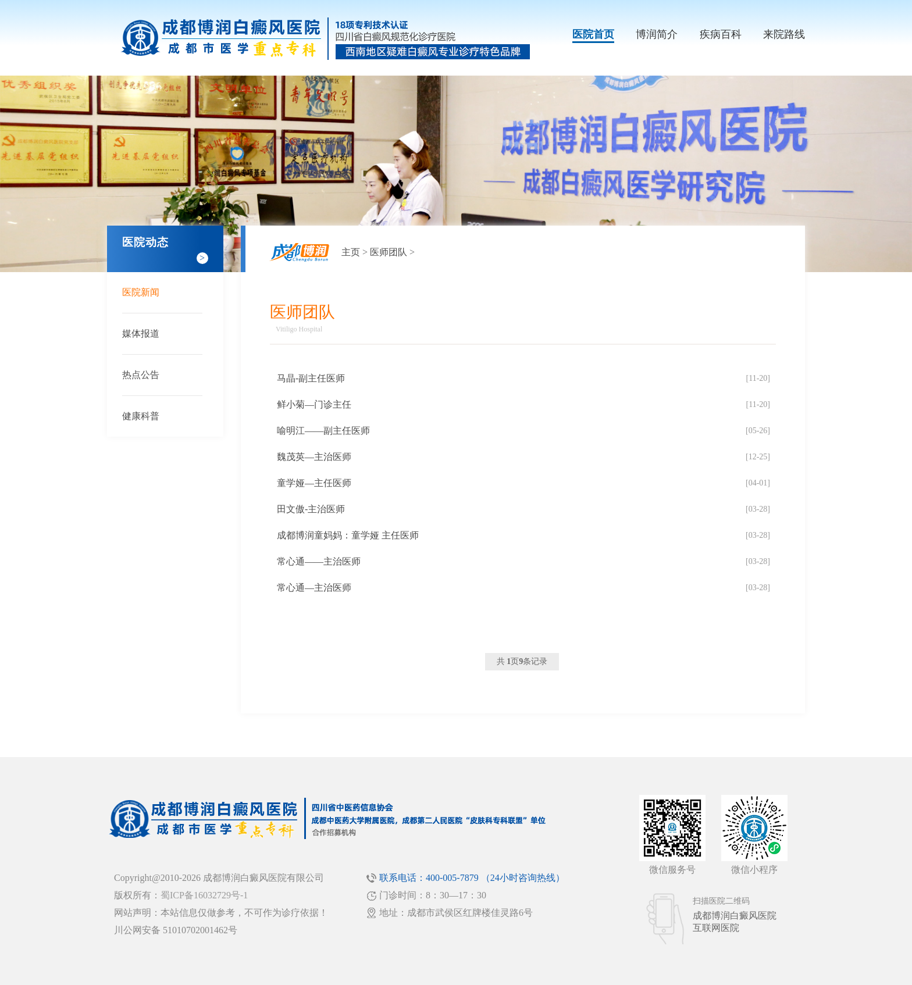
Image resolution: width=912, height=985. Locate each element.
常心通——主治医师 (319, 561)
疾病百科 (721, 34)
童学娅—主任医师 (314, 483)
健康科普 (140, 416)
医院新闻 (140, 292)
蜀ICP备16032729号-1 (204, 895)
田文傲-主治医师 (311, 509)
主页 (350, 252)
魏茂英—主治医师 (314, 457)
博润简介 (657, 34)
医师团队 (388, 252)
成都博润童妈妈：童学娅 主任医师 (348, 535)
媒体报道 (140, 333)
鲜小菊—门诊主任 (314, 404)
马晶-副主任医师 (311, 378)
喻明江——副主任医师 (323, 431)
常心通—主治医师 (314, 588)
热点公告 (140, 375)
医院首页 (593, 34)
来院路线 (784, 34)
